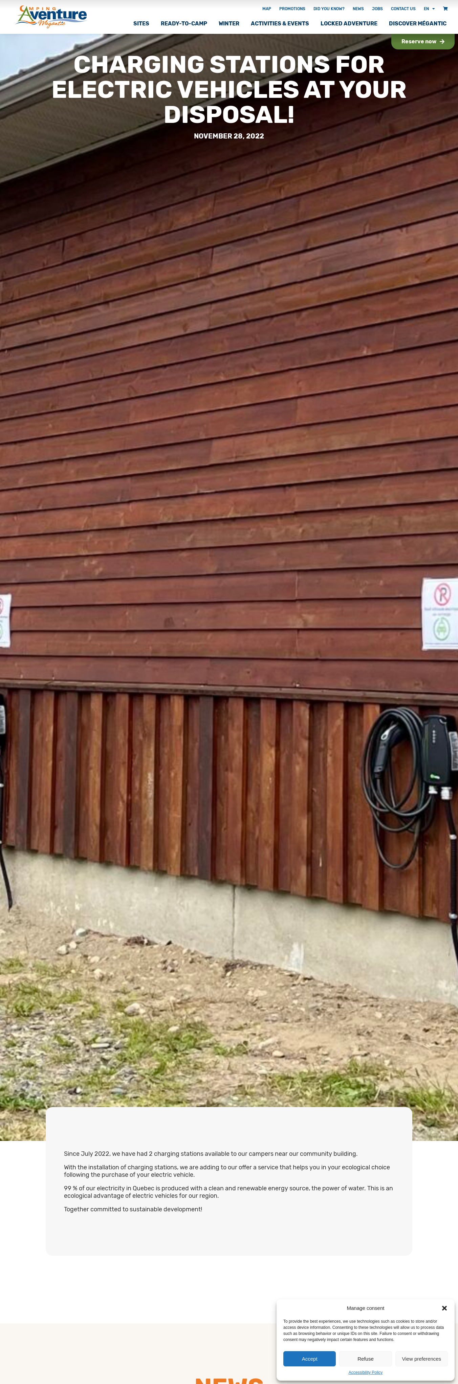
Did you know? (329, 8)
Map (266, 8)
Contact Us (403, 8)
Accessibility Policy (366, 1372)
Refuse (365, 1359)
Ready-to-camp (184, 23)
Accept (310, 1359)
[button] (444, 1308)
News (358, 8)
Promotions (292, 8)
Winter (229, 23)
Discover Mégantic (417, 23)
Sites (141, 23)
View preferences (421, 1359)
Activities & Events (280, 23)
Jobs (377, 8)
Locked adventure (349, 23)
